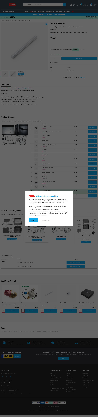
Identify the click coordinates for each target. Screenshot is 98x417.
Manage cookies (45, 220)
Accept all (34, 220)
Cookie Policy (56, 209)
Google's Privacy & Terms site (39, 214)
